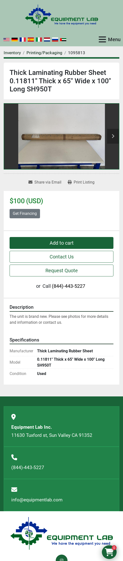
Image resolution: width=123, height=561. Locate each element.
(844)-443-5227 (68, 286)
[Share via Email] (45, 182)
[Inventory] (12, 52)
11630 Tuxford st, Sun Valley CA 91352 (51, 435)
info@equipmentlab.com (37, 500)
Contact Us (62, 257)
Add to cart (62, 243)
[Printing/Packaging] (44, 52)
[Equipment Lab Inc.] (61, 533)
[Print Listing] (81, 182)
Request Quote (61, 270)
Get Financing (25, 213)
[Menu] (102, 39)
